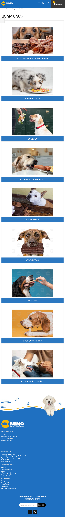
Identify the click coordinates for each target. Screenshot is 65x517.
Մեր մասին (5, 459)
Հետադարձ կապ (6, 461)
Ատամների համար (32, 341)
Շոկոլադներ (33, 260)
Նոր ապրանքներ (7, 475)
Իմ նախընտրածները (8, 488)
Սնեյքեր (32, 139)
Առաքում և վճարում (8, 454)
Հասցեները (5, 484)
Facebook (30, 512)
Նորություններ (6, 469)
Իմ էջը (3, 481)
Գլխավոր (4, 8)
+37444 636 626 (6, 440)
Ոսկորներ (32, 301)
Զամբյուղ (4, 486)
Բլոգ (3, 471)
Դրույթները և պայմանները (10, 457)
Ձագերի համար (32, 99)
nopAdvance (36, 499)
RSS (35, 512)
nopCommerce (36, 498)
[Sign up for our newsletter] (28, 505)
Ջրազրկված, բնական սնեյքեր (32, 58)
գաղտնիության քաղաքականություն (13, 456)
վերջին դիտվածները (8, 473)
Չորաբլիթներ (32, 220)
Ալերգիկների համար (32, 381)
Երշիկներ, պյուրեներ (32, 179)
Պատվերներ (5, 482)
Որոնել (3, 467)
